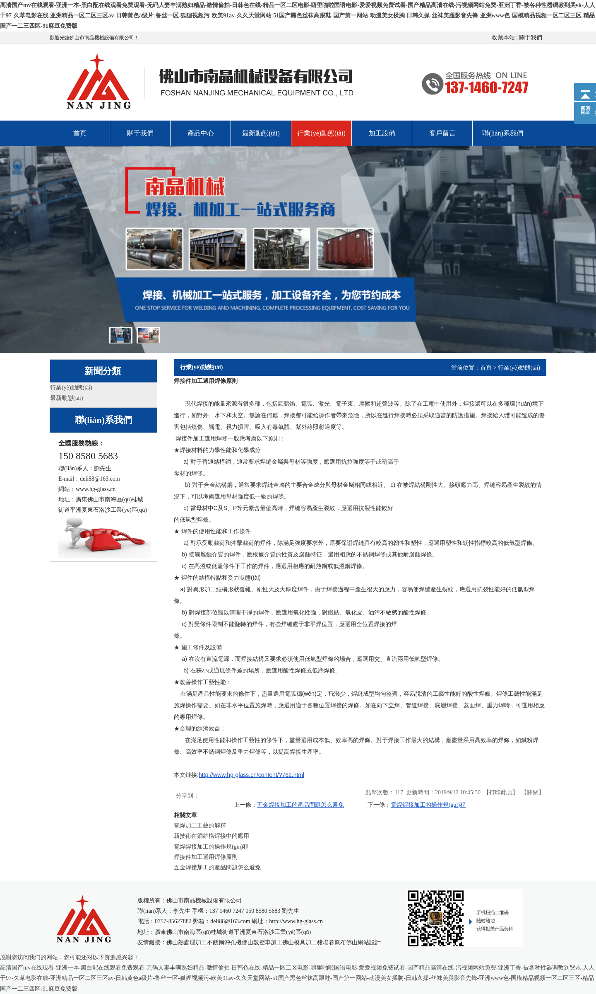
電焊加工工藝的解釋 (200, 825)
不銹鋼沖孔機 (224, 942)
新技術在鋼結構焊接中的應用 (211, 836)
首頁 (486, 368)
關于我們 (530, 37)
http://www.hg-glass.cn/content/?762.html (251, 774)
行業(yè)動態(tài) (519, 368)
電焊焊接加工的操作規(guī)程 (428, 805)
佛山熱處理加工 (186, 942)
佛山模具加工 (299, 942)
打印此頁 (500, 792)
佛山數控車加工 (262, 942)
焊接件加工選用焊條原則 (206, 857)
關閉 (532, 792)
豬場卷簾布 (331, 942)
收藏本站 (503, 37)
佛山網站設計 (363, 942)
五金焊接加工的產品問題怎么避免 (300, 805)
